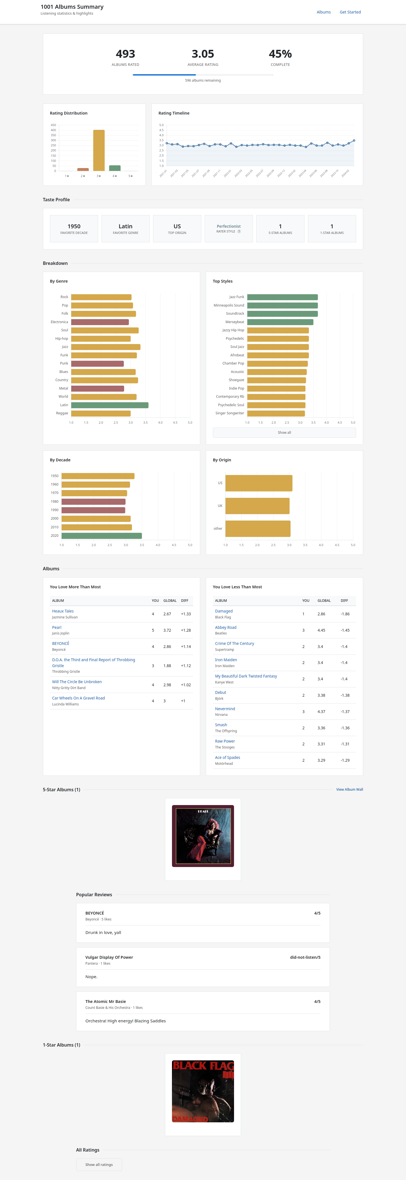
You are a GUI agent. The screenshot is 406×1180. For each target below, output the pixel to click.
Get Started (350, 12)
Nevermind (225, 708)
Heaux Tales (63, 611)
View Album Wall (349, 789)
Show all (284, 432)
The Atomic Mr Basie (105, 1001)
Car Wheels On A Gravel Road (78, 698)
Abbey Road (226, 627)
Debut (220, 692)
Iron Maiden (226, 659)
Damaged (224, 611)
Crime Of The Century (234, 643)
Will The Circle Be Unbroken (77, 681)
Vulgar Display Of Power (109, 957)
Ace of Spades (227, 757)
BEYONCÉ (60, 643)
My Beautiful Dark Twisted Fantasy (246, 676)
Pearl (56, 627)
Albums (324, 12)
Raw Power (225, 741)
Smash (221, 724)
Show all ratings (99, 1164)
